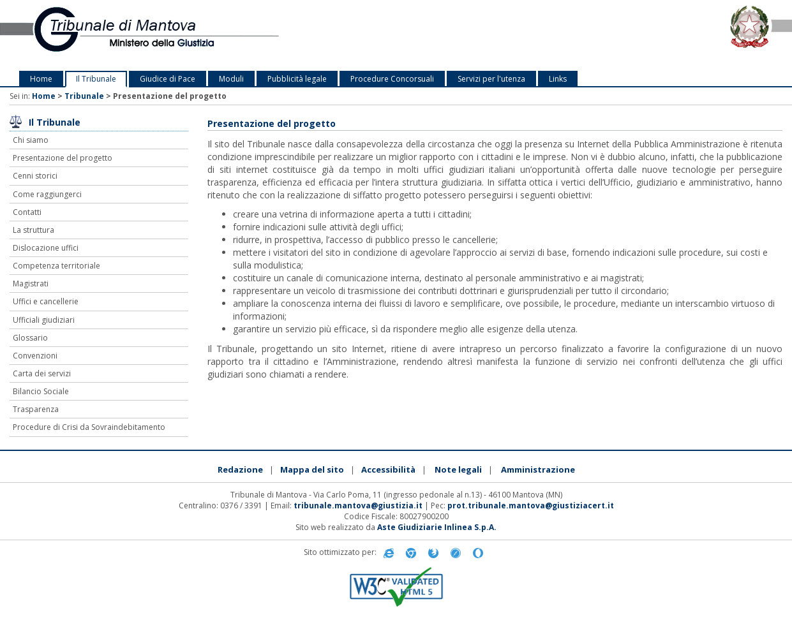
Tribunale (84, 96)
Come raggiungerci (47, 194)
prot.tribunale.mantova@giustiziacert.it (530, 505)
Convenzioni (35, 355)
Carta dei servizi (42, 373)
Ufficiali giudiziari (44, 319)
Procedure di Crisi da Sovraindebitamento (89, 427)
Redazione (240, 469)
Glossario (30, 337)
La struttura (33, 230)
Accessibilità (388, 469)
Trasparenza (36, 409)
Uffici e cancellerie (45, 301)
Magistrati (31, 283)
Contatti (27, 212)
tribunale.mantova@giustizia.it (358, 505)
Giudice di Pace (167, 78)
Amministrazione (538, 469)
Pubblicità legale (297, 78)
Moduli (231, 78)
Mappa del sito (312, 469)
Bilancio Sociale (41, 391)
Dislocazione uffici (45, 247)
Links (558, 78)
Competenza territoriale (56, 265)
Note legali (458, 469)
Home (41, 78)
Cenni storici (35, 175)
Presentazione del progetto (62, 157)
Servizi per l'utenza (491, 78)
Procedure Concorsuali (392, 78)
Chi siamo (31, 140)
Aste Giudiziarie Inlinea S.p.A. (437, 527)
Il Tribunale (96, 78)
